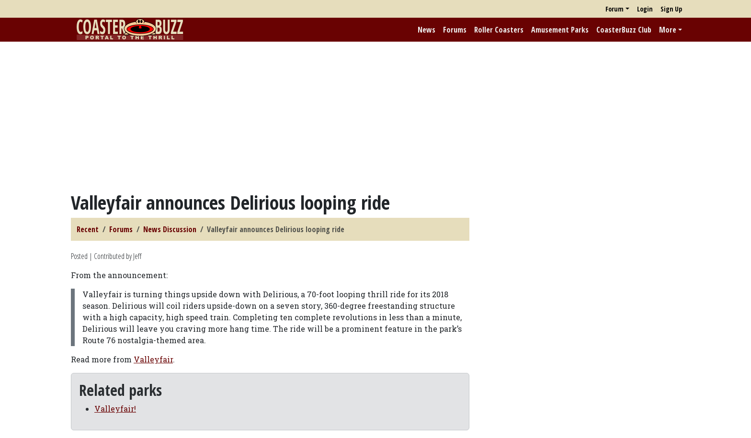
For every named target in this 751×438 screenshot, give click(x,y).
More (667, 29)
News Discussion (169, 229)
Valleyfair (153, 359)
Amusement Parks (560, 29)
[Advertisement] (375, 116)
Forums (455, 29)
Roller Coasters (498, 29)
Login (645, 8)
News (426, 29)
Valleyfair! (115, 409)
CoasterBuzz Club (623, 29)
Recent (88, 229)
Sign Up (671, 8)
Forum (614, 8)
